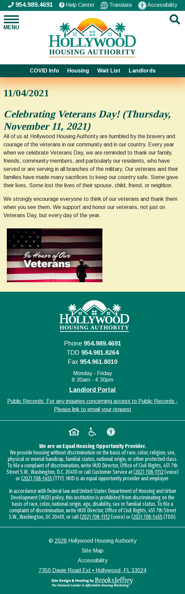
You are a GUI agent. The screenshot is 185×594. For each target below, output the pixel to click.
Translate (116, 5)
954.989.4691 (102, 343)
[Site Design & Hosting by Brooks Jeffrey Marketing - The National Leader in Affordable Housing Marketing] (92, 582)
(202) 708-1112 (148, 472)
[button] (15, 22)
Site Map (92, 550)
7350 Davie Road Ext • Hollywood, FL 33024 (92, 570)
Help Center (77, 5)
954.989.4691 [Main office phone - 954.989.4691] (30, 4)
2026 (61, 541)
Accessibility (157, 5)
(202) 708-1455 (36, 478)
